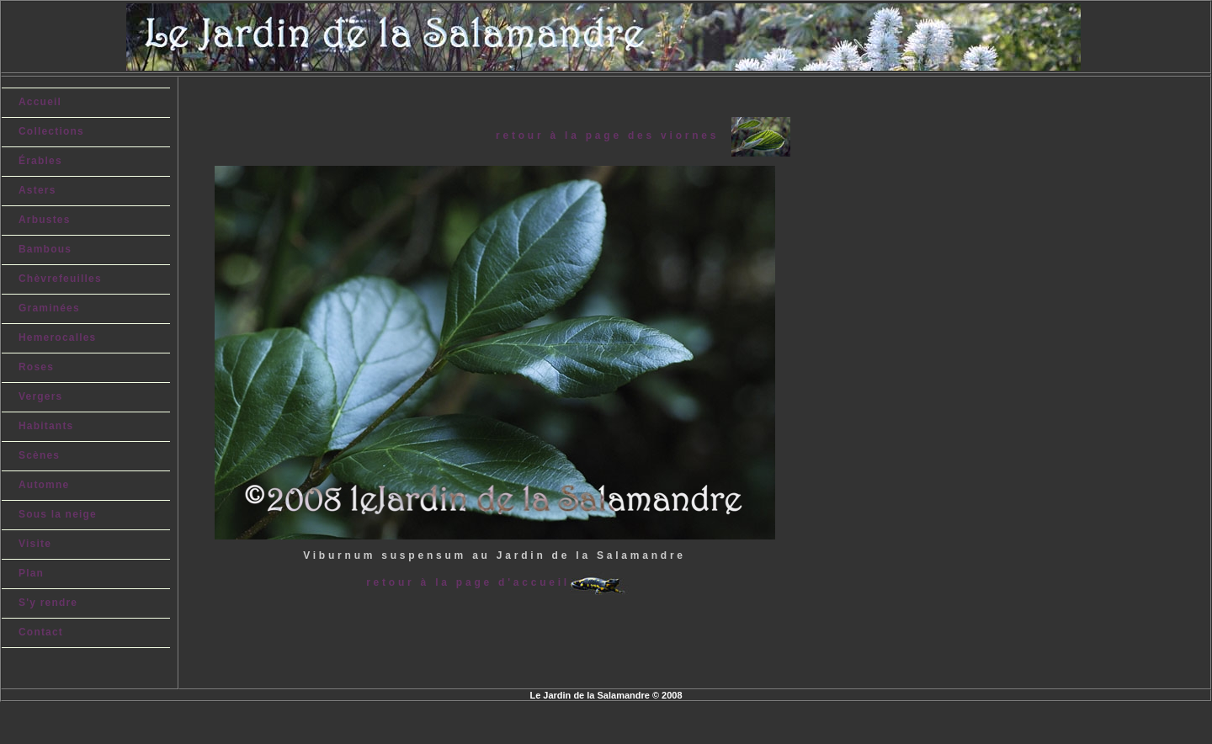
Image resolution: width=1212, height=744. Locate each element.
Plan (31, 573)
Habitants (46, 426)
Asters (37, 190)
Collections (51, 131)
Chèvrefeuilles (60, 278)
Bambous (45, 249)
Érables (40, 161)
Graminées (49, 308)
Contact (41, 632)
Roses (36, 367)
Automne (44, 485)
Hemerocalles (57, 337)
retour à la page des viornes (613, 135)
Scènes (39, 455)
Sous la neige (58, 514)
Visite (35, 544)
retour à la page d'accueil (468, 582)
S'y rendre (48, 602)
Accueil (40, 102)
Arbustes (45, 220)
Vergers (40, 396)
